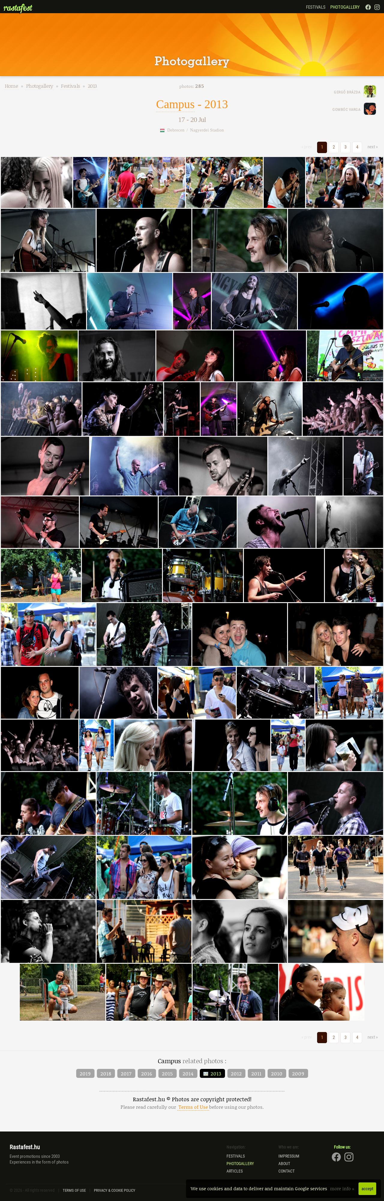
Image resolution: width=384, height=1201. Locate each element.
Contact (286, 1171)
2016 (146, 1073)
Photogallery (345, 7)
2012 (236, 1073)
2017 (126, 1073)
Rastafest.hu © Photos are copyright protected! (192, 1103)
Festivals (316, 7)
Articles (234, 1171)
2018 (105, 1073)
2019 (85, 1073)
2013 (92, 85)
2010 (277, 1073)
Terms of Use (74, 1190)
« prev (307, 146)
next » (373, 146)
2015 (167, 1073)
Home (11, 85)
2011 (256, 1073)
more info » (343, 1188)
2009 (298, 1073)
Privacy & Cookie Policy (114, 1190)
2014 (188, 1073)
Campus (175, 104)
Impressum (288, 1156)
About (284, 1163)
